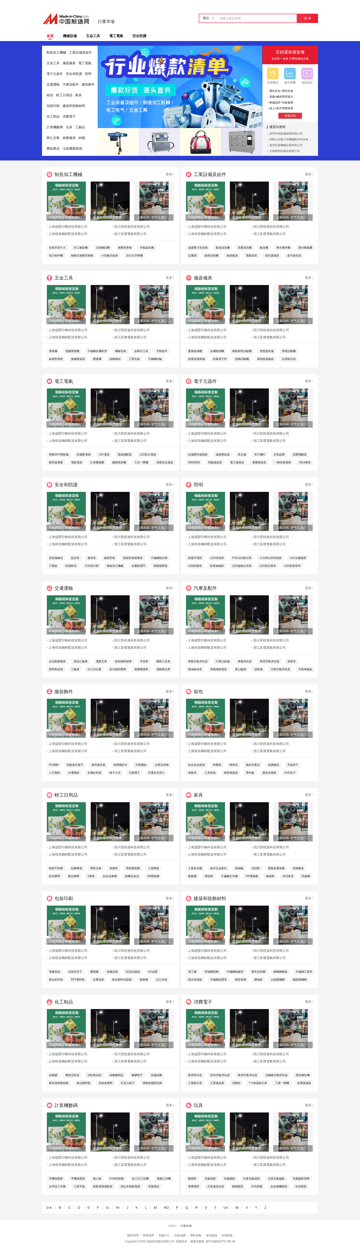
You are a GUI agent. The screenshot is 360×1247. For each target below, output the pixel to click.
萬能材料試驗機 (242, 351)
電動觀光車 (163, 669)
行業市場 (106, 21)
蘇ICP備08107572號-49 (220, 1241)
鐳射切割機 (212, 255)
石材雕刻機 (103, 247)
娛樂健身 (69, 138)
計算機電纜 (97, 462)
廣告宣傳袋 (269, 772)
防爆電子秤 (220, 359)
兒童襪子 (134, 772)
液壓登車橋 (125, 247)
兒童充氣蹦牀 (276, 1178)
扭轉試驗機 (242, 359)
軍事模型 (193, 1186)
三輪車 (75, 669)
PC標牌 (53, 764)
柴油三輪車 (81, 661)
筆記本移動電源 (130, 1186)
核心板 (97, 1178)
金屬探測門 (138, 565)
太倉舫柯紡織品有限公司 (284, 151)
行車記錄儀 (223, 661)
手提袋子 (292, 764)
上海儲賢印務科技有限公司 (67, 226)
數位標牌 (73, 876)
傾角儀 (258, 669)
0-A (49, 1207)
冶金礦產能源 (72, 148)
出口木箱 (161, 979)
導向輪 (250, 772)
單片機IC (259, 454)
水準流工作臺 (57, 1186)
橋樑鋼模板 (280, 971)
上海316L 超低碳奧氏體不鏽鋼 (154, 217)
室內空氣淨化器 (220, 1075)
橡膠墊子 (137, 1075)
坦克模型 (300, 1186)
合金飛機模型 (278, 1186)
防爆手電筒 (195, 558)
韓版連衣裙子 (75, 764)
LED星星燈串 (292, 565)
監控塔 (75, 558)
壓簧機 (97, 359)
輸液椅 (270, 876)
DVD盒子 (290, 772)
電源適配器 (125, 454)
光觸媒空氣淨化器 (276, 1075)
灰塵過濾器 (304, 1083)
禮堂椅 (209, 876)
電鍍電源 (76, 462)
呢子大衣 (115, 772)
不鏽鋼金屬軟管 (97, 351)
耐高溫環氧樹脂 (58, 1083)
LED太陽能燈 (298, 558)
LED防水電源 (148, 454)
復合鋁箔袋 (56, 979)
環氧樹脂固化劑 (152, 1083)
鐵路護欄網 (300, 979)
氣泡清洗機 (223, 247)
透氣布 (192, 772)
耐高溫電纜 (56, 462)
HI (117, 1207)
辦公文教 (53, 138)
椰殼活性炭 (72, 1075)
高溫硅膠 (156, 1075)
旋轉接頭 (115, 359)
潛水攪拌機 (283, 247)
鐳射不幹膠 (56, 868)
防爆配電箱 (84, 454)
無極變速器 (78, 359)
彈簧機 (53, 351)
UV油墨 (153, 971)
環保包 (233, 764)
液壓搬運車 (141, 669)
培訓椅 (255, 868)
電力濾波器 (237, 462)
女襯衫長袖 (94, 772)
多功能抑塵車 (117, 669)
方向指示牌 (92, 565)
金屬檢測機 (217, 351)
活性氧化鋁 (94, 1075)
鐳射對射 (109, 558)
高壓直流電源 (164, 462)
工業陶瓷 (153, 868)
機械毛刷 (120, 351)
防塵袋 (217, 764)
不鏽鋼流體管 (218, 979)
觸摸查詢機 (119, 462)
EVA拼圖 (256, 1186)
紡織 (81, 138)
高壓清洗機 (245, 247)
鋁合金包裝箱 (196, 764)
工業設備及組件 (80, 52)
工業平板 (79, 1186)
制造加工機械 (56, 52)
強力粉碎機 (56, 255)
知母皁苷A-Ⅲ (57, 247)
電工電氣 (116, 36)
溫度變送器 (223, 454)
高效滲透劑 (105, 1083)
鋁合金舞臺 (110, 876)
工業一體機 (282, 1083)
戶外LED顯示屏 (241, 558)
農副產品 (53, 148)
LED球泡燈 (217, 558)
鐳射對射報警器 (133, 558)
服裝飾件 (88, 84)
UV (226, 1207)
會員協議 (211, 1235)
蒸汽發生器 (294, 255)
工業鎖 (53, 565)
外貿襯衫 (141, 764)
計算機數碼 (55, 127)
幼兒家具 (288, 876)
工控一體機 (141, 462)
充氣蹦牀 (229, 1178)
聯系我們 (148, 1235)
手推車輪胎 (305, 669)
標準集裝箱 (56, 669)
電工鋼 (192, 971)
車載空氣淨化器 (198, 661)
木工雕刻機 (81, 247)
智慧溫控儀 (267, 351)
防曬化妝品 (132, 876)
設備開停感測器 (198, 454)
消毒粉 (236, 1083)
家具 (78, 95)
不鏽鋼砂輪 (155, 359)
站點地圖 (180, 1235)
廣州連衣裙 (98, 764)
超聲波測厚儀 (196, 359)
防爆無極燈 (217, 565)
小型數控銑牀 (109, 255)
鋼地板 (258, 979)
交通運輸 (53, 84)
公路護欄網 (278, 979)
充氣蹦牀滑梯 (301, 1178)
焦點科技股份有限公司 (160, 1241)
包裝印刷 (53, 106)
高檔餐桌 (298, 868)
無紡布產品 (253, 764)
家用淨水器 (195, 1075)
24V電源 (104, 454)
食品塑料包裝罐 (122, 979)
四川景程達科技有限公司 (132, 226)
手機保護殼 (78, 1178)
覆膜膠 (94, 971)
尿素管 (291, 661)
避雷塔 (91, 558)
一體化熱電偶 (282, 462)
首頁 (50, 36)
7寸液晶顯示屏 (258, 1083)
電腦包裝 (54, 971)
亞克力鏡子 (128, 1083)
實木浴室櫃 (258, 971)
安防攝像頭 (56, 558)
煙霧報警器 (160, 565)
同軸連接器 (215, 462)
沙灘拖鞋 (73, 772)
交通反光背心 (156, 772)
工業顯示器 (195, 1083)
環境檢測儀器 (265, 359)
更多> (170, 174)
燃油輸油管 (195, 669)
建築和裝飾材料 (74, 106)
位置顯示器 (289, 359)
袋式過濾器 (272, 255)
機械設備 (70, 36)
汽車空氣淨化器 (280, 669)
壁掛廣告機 (303, 1075)
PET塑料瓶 (78, 979)
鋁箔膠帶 (54, 876)
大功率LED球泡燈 (271, 558)
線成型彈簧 (56, 359)
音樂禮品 (153, 1186)
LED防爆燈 (195, 565)
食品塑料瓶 (83, 1083)
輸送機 (264, 247)
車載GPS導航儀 (59, 454)
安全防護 (139, 36)
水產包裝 (98, 979)
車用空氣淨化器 (269, 661)
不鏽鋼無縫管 (235, 971)
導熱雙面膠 (133, 868)
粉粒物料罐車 (123, 661)
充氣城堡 (210, 1178)
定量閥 (192, 255)
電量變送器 (259, 462)
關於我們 (132, 1235)
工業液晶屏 (217, 1083)
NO (166, 1207)
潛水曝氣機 (305, 247)
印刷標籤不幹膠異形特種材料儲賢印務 (66, 217)
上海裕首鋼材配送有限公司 (67, 234)
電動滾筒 (251, 255)
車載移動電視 (218, 669)
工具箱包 (210, 772)
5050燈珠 (194, 462)
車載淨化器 (245, 661)
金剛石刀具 (141, 351)
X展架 (91, 876)
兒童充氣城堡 (251, 1178)
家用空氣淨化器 (247, 1075)
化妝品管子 (75, 971)
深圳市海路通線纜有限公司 (286, 133)
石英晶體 (279, 454)
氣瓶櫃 (192, 876)
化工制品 (53, 116)
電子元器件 (55, 74)
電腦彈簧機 (72, 351)
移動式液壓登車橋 (82, 255)
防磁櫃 (306, 876)
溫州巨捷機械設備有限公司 (286, 145)
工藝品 (80, 127)
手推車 (144, 661)
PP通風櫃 (252, 876)
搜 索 (307, 18)
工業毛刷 (134, 359)
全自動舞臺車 (57, 661)
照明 (88, 74)
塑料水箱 (95, 868)
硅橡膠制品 (116, 1075)
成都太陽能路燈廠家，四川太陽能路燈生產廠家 (110, 217)
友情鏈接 (227, 1235)
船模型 (192, 1178)
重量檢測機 (195, 351)
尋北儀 (242, 454)
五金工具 (93, 36)
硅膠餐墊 (76, 868)
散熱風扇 (232, 255)
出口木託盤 (94, 669)
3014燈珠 (305, 462)
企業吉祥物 (162, 764)
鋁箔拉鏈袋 (133, 971)
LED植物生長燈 (241, 565)
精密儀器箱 (231, 772)
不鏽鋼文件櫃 (229, 876)
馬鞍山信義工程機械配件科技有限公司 (293, 139)
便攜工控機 (164, 1178)
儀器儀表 (69, 63)
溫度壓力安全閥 (198, 247)
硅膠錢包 (273, 764)
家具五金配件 (218, 868)
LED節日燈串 (268, 565)
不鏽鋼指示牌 (159, 558)
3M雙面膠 (153, 876)
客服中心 (164, 1235)
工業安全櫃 (195, 868)
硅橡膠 (53, 1075)
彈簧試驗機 (289, 351)
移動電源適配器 (102, 1186)
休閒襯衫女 (120, 764)
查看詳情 (290, 115)
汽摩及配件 (71, 84)
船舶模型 (237, 1186)
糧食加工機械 (115, 565)
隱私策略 (195, 1235)
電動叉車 (101, 661)
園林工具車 (163, 661)
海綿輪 (239, 868)
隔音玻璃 (240, 979)
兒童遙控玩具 (215, 1186)
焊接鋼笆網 (212, 971)
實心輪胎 (240, 669)
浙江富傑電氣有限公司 (130, 234)
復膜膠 (144, 979)
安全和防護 (74, 74)
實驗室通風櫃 (276, 868)
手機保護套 (56, 1178)
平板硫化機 (147, 247)
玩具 (69, 127)
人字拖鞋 (54, 772)
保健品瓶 (112, 971)
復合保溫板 (195, 979)
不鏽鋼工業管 (304, 971)
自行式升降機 (134, 255)
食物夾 (113, 868)
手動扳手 (161, 351)
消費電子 (69, 116)
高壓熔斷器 (300, 454)
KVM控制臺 (116, 1178)
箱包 (50, 95)
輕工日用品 (64, 95)
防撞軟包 (71, 565)
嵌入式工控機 (140, 1178)
